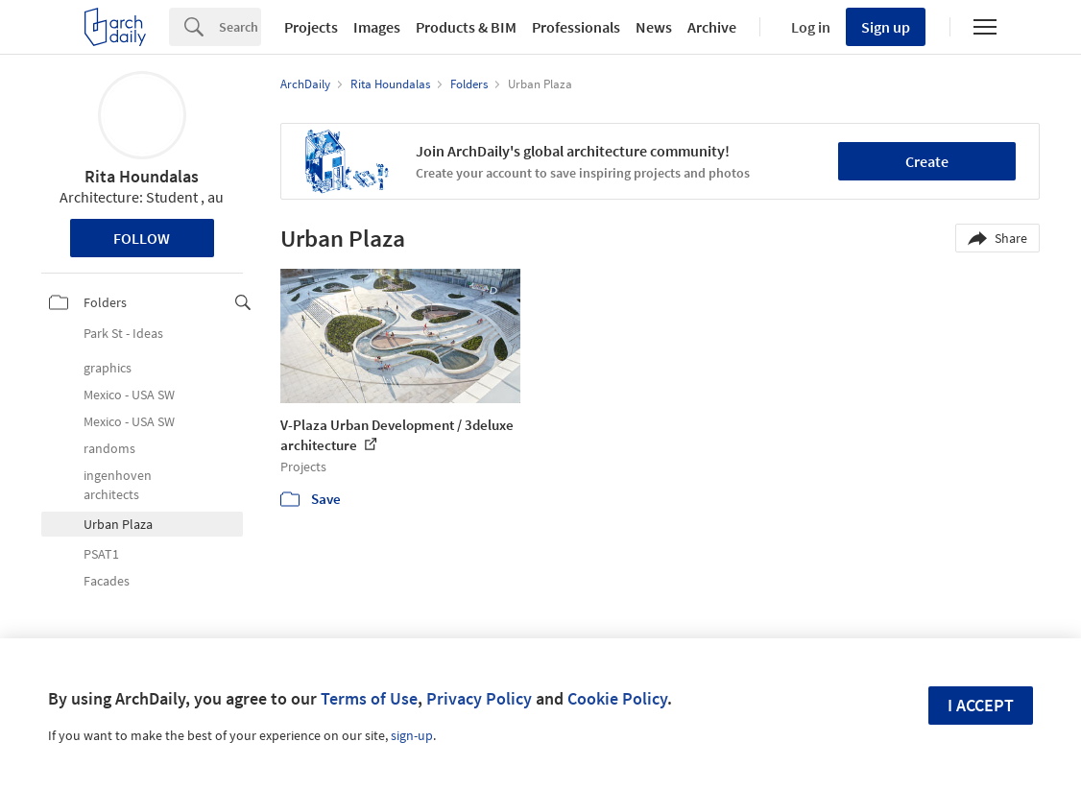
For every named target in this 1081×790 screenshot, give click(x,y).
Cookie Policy (617, 698)
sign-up (412, 735)
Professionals (576, 27)
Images (376, 27)
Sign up (885, 26)
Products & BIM (466, 27)
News (654, 27)
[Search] (240, 27)
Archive (711, 27)
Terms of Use (369, 698)
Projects (311, 27)
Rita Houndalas (141, 176)
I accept (981, 705)
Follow (141, 238)
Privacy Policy (479, 698)
